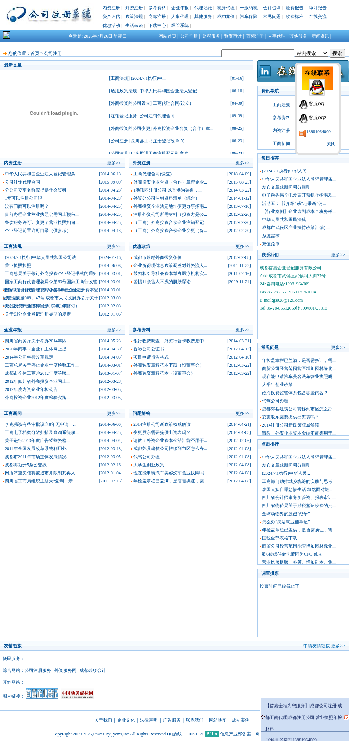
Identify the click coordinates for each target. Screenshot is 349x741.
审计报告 (318, 7)
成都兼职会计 (93, 670)
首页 (34, 53)
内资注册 (111, 7)
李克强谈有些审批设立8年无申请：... (40, 424)
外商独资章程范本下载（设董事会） (168, 365)
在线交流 (318, 16)
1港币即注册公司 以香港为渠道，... (167, 190)
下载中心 (157, 25)
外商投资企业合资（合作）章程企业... (170, 182)
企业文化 (126, 720)
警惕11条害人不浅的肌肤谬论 (162, 281)
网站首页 (167, 36)
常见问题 (272, 16)
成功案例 (226, 16)
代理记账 (203, 7)
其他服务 (203, 16)
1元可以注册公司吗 (23, 198)
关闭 (331, 143)
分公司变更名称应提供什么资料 (35, 190)
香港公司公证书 (148, 349)
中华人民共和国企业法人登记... (170, 90)
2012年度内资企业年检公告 (31, 389)
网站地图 (218, 720)
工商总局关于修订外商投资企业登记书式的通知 (51, 273)
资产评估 (111, 16)
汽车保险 (249, 16)
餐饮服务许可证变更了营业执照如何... (42, 222)
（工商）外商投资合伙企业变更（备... (170, 230)
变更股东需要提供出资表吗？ (162, 432)
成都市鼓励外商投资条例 (157, 257)
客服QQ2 (317, 117)
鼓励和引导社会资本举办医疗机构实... (170, 273)
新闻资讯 (320, 36)
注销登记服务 (124, 115)
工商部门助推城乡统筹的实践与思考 (297, 481)
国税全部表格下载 (279, 538)
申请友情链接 (316, 645)
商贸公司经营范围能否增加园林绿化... (299, 368)
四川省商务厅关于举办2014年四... (37, 340)
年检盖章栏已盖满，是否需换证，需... (170, 481)
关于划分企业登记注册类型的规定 (38, 314)
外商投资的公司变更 (130, 128)
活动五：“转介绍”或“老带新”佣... (294, 203)
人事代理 (180, 16)
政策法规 (134, 16)
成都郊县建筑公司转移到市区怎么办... (170, 448)
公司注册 (189, 36)
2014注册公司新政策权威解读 (162, 424)
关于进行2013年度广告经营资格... (37, 440)
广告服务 (172, 720)
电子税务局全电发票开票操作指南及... (299, 195)
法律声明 (149, 720)
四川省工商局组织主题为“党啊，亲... (40, 481)
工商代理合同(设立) (172, 103)
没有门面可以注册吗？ (27, 206)
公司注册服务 (38, 670)
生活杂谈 (134, 25)
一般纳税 (249, 7)
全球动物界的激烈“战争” (286, 513)
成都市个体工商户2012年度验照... (37, 373)
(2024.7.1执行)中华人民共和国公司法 (40, 257)
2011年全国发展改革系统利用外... (37, 448)
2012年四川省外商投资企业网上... (37, 381)
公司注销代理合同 (157, 115)
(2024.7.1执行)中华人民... (286, 171)
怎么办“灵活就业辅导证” (286, 521)
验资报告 (294, 7)
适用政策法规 (124, 90)
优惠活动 (111, 25)
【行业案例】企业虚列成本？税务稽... (299, 211)
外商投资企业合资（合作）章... (183, 128)
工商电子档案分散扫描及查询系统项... (42, 432)
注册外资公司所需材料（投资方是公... (170, 214)
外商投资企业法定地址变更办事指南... (170, 206)
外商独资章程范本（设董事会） (164, 373)
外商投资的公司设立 (130, 103)
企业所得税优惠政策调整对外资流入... (170, 265)
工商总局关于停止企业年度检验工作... (42, 365)
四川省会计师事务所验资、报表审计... (299, 497)
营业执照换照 (18, 265)
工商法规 (119, 78)
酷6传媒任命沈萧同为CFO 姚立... (293, 554)
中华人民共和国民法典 (284, 219)
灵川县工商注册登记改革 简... (159, 140)
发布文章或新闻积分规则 (286, 187)
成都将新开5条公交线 (26, 464)
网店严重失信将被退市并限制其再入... (42, 472)
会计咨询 (272, 7)
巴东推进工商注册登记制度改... (161, 153)
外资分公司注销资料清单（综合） (166, 198)
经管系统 (180, 25)
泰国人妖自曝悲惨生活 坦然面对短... (297, 489)
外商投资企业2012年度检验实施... (37, 397)
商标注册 (157, 16)
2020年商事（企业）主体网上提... (37, 349)
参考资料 (157, 7)
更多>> (114, 162)
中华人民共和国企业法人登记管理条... (42, 174)
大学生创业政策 (148, 464)
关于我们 (103, 720)
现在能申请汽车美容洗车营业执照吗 (168, 472)
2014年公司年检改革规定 (29, 357)
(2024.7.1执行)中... (148, 78)
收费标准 (294, 16)
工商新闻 (281, 143)
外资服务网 (65, 670)
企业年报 (180, 7)
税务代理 (226, 7)
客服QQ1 (317, 103)
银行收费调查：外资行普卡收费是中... (170, 340)
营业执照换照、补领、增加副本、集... (299, 562)
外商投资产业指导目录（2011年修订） (42, 306)
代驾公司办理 (146, 456)
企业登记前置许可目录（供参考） (38, 230)
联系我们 (195, 720)
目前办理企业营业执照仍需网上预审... (42, 214)
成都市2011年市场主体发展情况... (37, 456)
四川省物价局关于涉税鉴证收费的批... (299, 505)
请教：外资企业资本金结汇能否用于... (170, 440)
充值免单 (271, 243)
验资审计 (233, 36)
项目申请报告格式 (151, 357)
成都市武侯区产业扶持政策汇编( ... (296, 227)
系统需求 (271, 235)
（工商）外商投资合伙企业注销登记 (168, 222)
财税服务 (211, 36)
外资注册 (134, 7)
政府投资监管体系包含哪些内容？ (295, 392)
